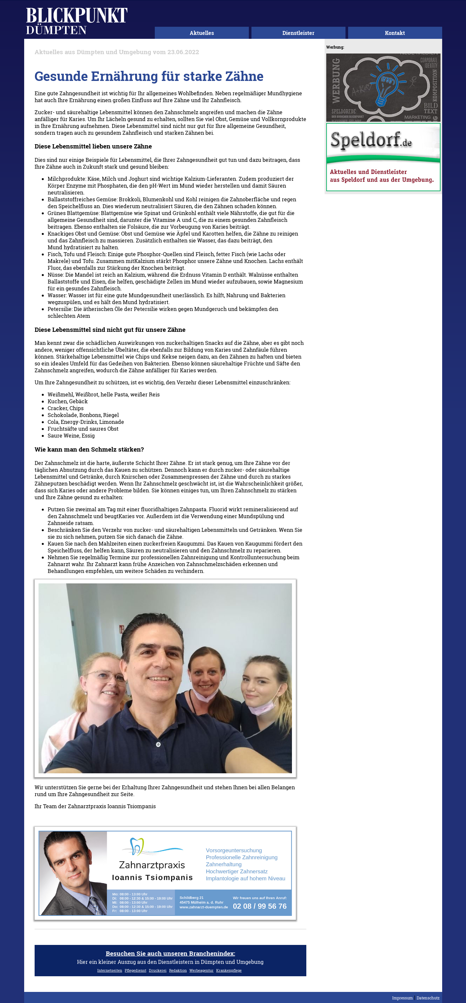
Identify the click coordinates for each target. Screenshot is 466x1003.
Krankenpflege (229, 970)
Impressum (402, 997)
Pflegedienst (135, 970)
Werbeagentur (201, 970)
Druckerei (158, 970)
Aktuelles (202, 32)
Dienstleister (298, 32)
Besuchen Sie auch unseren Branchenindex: (170, 953)
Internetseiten (109, 970)
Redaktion (178, 970)
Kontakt (395, 32)
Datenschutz (428, 997)
